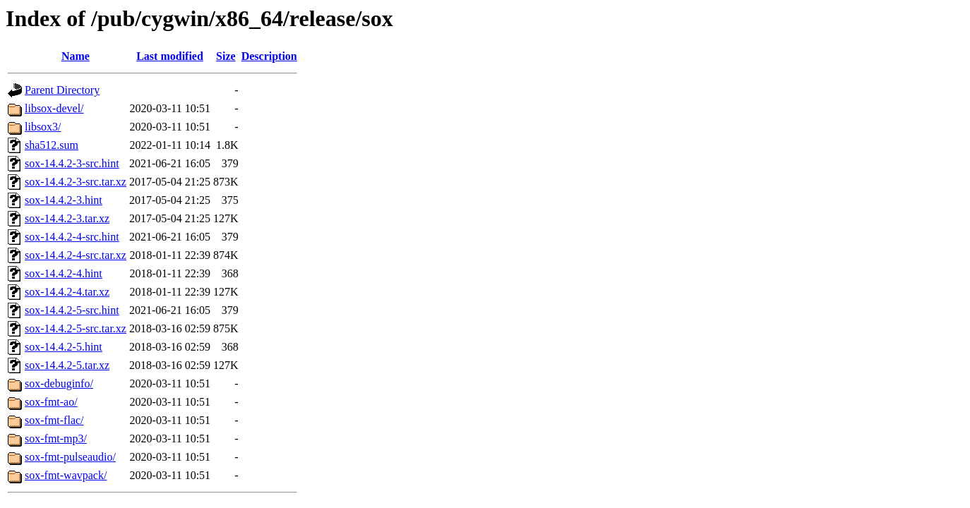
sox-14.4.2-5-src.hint (72, 310)
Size (226, 56)
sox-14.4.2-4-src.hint (72, 237)
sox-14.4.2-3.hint (63, 200)
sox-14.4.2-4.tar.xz (67, 292)
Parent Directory (62, 90)
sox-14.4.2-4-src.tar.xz (75, 255)
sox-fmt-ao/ (51, 402)
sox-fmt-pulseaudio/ (70, 457)
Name (75, 56)
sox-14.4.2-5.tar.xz (67, 365)
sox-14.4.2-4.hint (63, 273)
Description (269, 56)
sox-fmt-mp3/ (56, 439)
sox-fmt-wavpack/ (66, 475)
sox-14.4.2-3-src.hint (72, 163)
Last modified (169, 56)
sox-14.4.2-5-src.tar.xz (75, 328)
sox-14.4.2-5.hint (63, 347)
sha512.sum (51, 145)
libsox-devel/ (54, 108)
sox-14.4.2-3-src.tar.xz (75, 182)
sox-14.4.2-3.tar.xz (67, 218)
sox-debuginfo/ (59, 383)
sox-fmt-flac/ (54, 420)
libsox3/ (43, 127)
